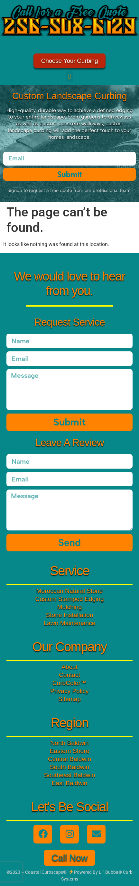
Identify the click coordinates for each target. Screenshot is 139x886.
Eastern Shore (69, 751)
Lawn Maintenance (69, 623)
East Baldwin (70, 783)
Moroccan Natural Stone (69, 590)
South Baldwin (69, 767)
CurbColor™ (69, 683)
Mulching (69, 607)
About (69, 666)
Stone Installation (69, 615)
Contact (69, 675)
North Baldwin (69, 742)
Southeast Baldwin (69, 775)
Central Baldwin (69, 759)
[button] (69, 76)
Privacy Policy (69, 691)
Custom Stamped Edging (69, 598)
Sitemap (69, 699)
